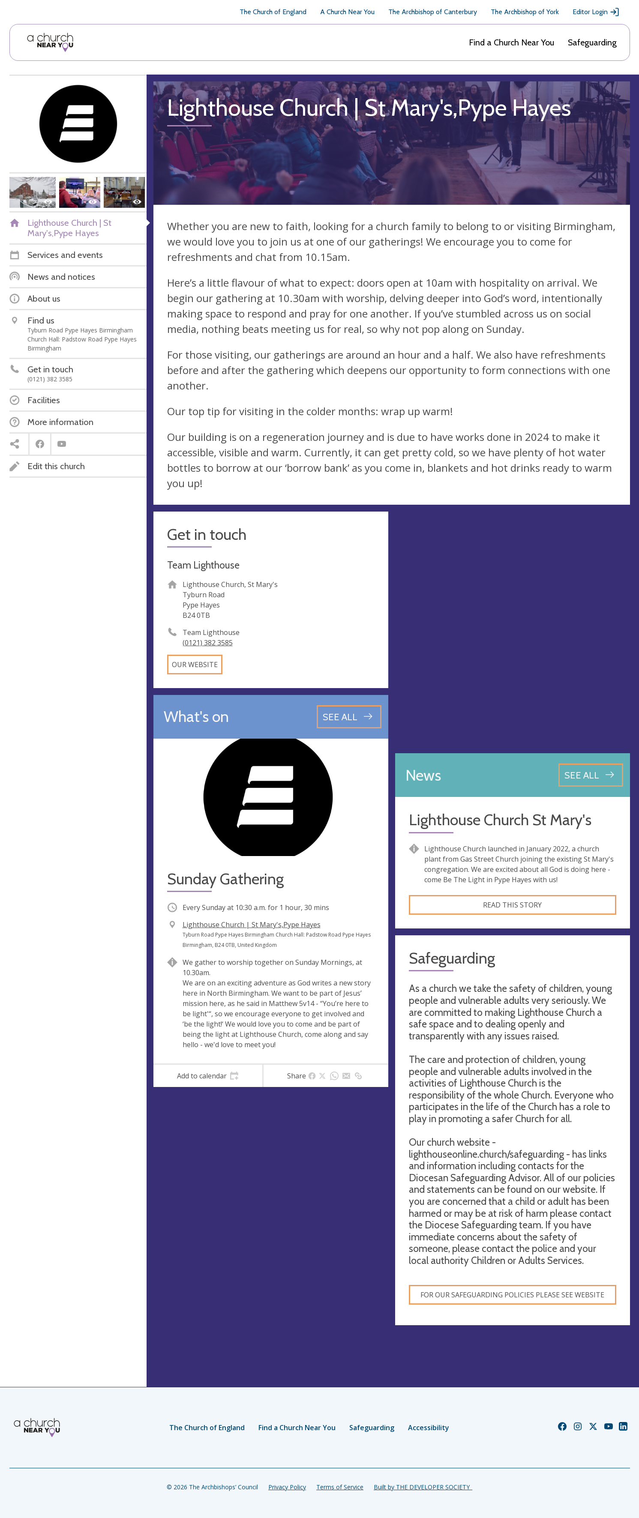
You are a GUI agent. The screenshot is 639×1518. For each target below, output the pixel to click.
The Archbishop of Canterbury (432, 12)
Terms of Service (339, 1487)
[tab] (208, 1076)
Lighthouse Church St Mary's (500, 820)
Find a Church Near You (511, 42)
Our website (195, 664)
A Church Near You (347, 12)
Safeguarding (592, 42)
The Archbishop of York (525, 12)
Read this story (512, 905)
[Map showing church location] (512, 629)
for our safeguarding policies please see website (512, 1294)
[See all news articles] (590, 775)
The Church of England (273, 12)
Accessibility (428, 1427)
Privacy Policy (287, 1487)
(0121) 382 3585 (208, 642)
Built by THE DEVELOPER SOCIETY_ (423, 1487)
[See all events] (349, 716)
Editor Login (596, 12)
